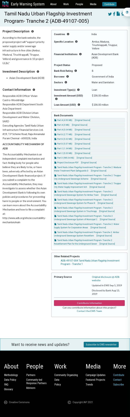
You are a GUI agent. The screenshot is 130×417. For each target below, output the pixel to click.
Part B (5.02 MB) (63, 139)
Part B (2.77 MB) (63, 134)
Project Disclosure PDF (67, 162)
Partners (30, 375)
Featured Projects (95, 379)
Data (56, 379)
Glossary (8, 389)
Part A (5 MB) (62, 125)
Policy (57, 384)
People (79, 4)
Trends (89, 384)
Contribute (109, 4)
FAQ (6, 384)
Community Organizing (66, 375)
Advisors (30, 388)
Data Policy (10, 379)
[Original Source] (82, 120)
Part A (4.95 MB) (63, 120)
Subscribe (118, 384)
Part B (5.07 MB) (63, 144)
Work (66, 4)
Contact (117, 379)
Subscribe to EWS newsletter (101, 344)
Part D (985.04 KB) (64, 158)
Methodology (11, 375)
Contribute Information (89, 303)
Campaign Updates (95, 375)
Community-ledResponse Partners (36, 381)
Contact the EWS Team (89, 310)
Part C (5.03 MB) (63, 153)
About (53, 4)
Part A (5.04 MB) (63, 130)
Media (93, 4)
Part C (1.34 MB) (63, 148)
